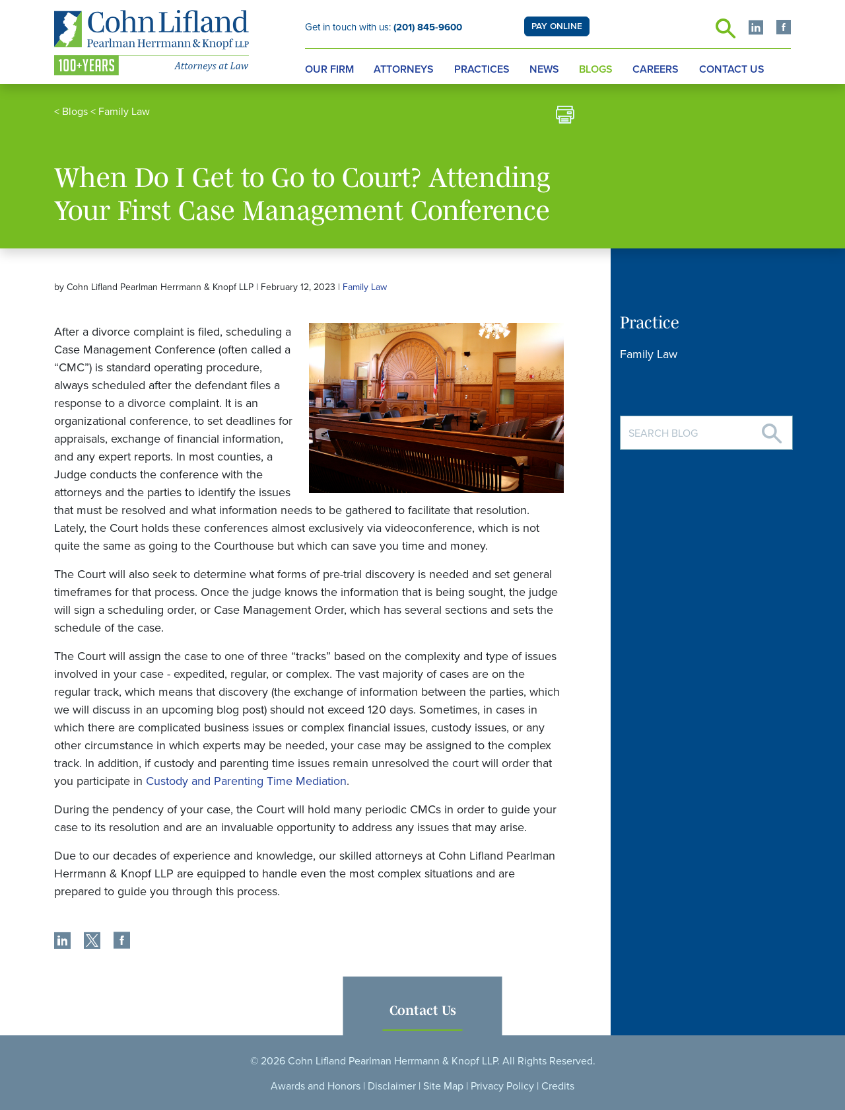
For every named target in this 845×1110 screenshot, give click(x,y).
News (544, 69)
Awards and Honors (315, 1086)
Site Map (443, 1086)
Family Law (124, 111)
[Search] (772, 428)
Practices (482, 69)
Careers (655, 69)
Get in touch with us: (383, 27)
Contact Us (731, 69)
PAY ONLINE (556, 26)
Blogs (596, 69)
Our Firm (329, 69)
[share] (62, 942)
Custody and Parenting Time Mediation (246, 781)
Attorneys (404, 69)
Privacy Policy (502, 1086)
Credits (557, 1086)
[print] (565, 117)
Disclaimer (392, 1086)
